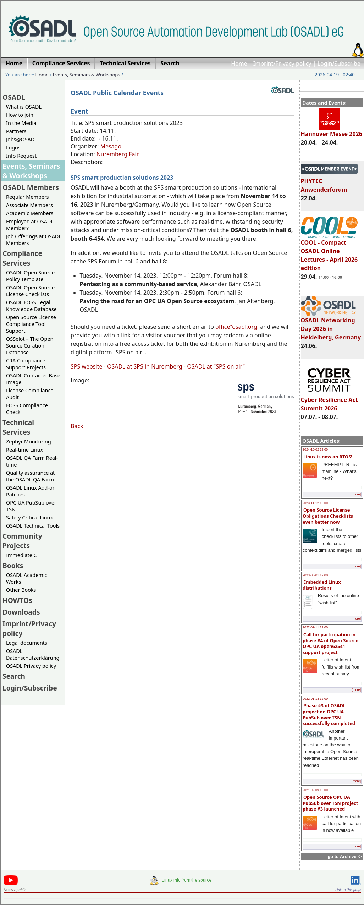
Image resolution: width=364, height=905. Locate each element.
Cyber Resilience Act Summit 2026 (329, 400)
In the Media (21, 123)
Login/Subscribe (339, 63)
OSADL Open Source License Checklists (30, 291)
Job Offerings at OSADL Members (33, 239)
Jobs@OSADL (21, 139)
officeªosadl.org (236, 327)
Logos (13, 147)
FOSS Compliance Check (27, 408)
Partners (16, 131)
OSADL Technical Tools (33, 525)
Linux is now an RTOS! (327, 456)
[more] (356, 494)
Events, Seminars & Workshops (86, 74)
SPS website (86, 366)
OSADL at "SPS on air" (216, 366)
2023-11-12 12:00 (315, 503)
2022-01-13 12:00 (315, 698)
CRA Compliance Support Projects (26, 364)
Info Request (21, 155)
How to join (19, 114)
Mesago (110, 146)
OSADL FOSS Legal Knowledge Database (31, 305)
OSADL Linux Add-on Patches (31, 491)
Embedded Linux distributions (322, 585)
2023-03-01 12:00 (315, 575)
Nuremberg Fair (117, 154)
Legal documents (26, 642)
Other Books (21, 590)
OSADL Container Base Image (33, 379)
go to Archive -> (344, 856)
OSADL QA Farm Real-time (32, 461)
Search (13, 676)
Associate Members (29, 205)
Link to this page (348, 889)
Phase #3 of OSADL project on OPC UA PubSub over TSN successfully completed (329, 714)
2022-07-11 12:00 (315, 627)
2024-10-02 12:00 (315, 449)
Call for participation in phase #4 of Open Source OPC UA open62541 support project (330, 643)
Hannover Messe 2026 (331, 131)
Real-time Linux (24, 449)
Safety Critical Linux (29, 517)
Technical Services (18, 427)
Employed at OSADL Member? (30, 224)
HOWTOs (17, 600)
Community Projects (22, 540)
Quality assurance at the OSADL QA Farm (30, 476)
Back (77, 426)
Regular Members (27, 196)
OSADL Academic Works (26, 578)
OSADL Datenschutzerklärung (32, 654)
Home (239, 63)
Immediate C (21, 555)
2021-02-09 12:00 (315, 790)
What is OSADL (24, 106)
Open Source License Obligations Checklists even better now (328, 516)
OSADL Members (30, 187)
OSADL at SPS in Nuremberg (144, 366)
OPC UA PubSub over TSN (31, 506)
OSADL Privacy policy (31, 666)
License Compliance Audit (29, 393)
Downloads (21, 612)
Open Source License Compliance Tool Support (31, 324)
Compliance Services (22, 258)
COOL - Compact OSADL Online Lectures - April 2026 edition (329, 252)
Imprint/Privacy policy (282, 63)
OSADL (13, 97)
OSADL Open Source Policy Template (30, 276)
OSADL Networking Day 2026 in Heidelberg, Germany (331, 325)
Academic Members (29, 213)
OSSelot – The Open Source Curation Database (29, 346)
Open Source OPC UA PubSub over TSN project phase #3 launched (330, 803)
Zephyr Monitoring (28, 441)
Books (12, 565)
